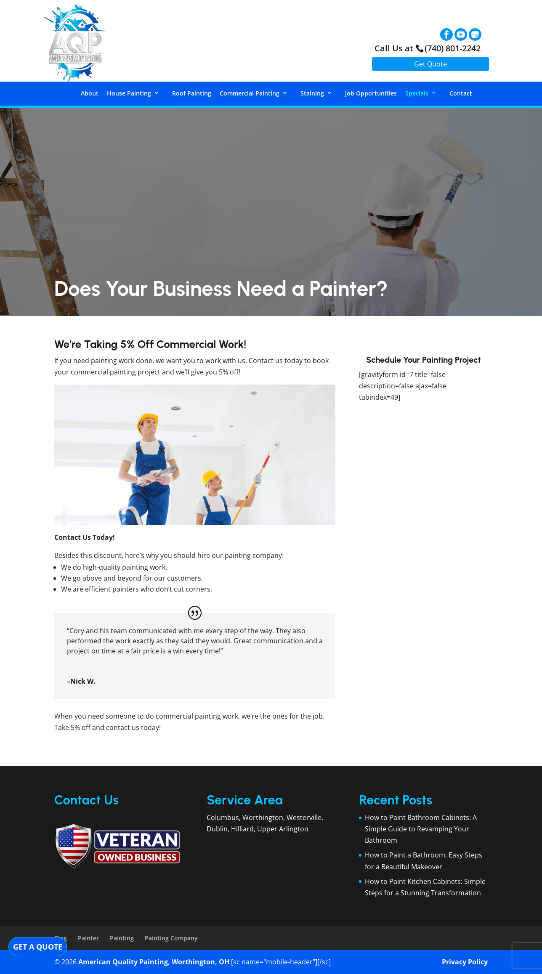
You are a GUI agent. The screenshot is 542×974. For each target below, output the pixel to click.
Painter (88, 938)
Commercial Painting (249, 93)
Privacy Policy (465, 961)
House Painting (129, 93)
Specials (416, 93)
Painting (122, 938)
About (89, 93)
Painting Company (171, 938)
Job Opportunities (371, 93)
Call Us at (428, 48)
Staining (312, 93)
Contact (460, 93)
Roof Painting (191, 93)
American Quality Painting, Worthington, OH (153, 961)
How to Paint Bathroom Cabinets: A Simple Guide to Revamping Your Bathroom (421, 829)
